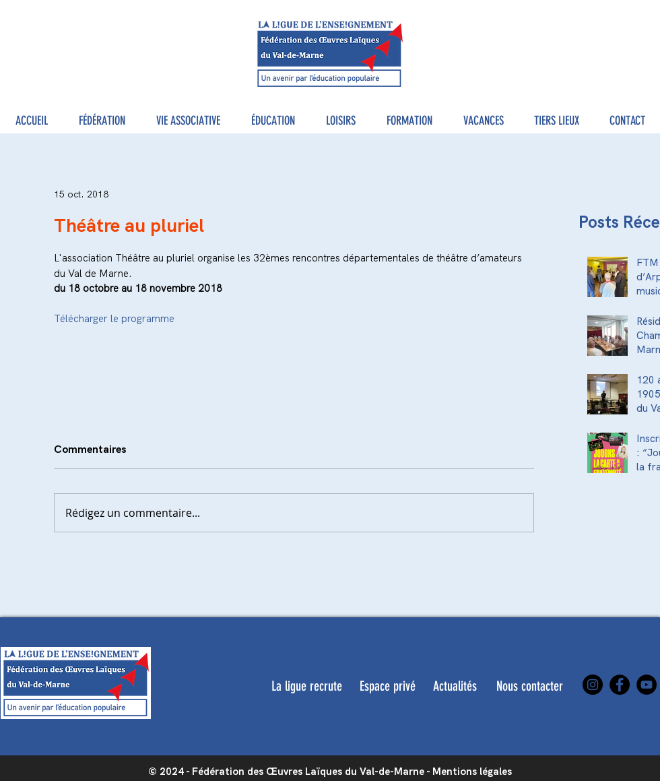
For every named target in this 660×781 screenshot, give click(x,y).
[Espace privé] (387, 686)
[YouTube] (646, 685)
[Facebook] (619, 685)
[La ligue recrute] (306, 686)
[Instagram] (593, 685)
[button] (102, 120)
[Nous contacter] (529, 686)
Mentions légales (472, 771)
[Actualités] (455, 686)
